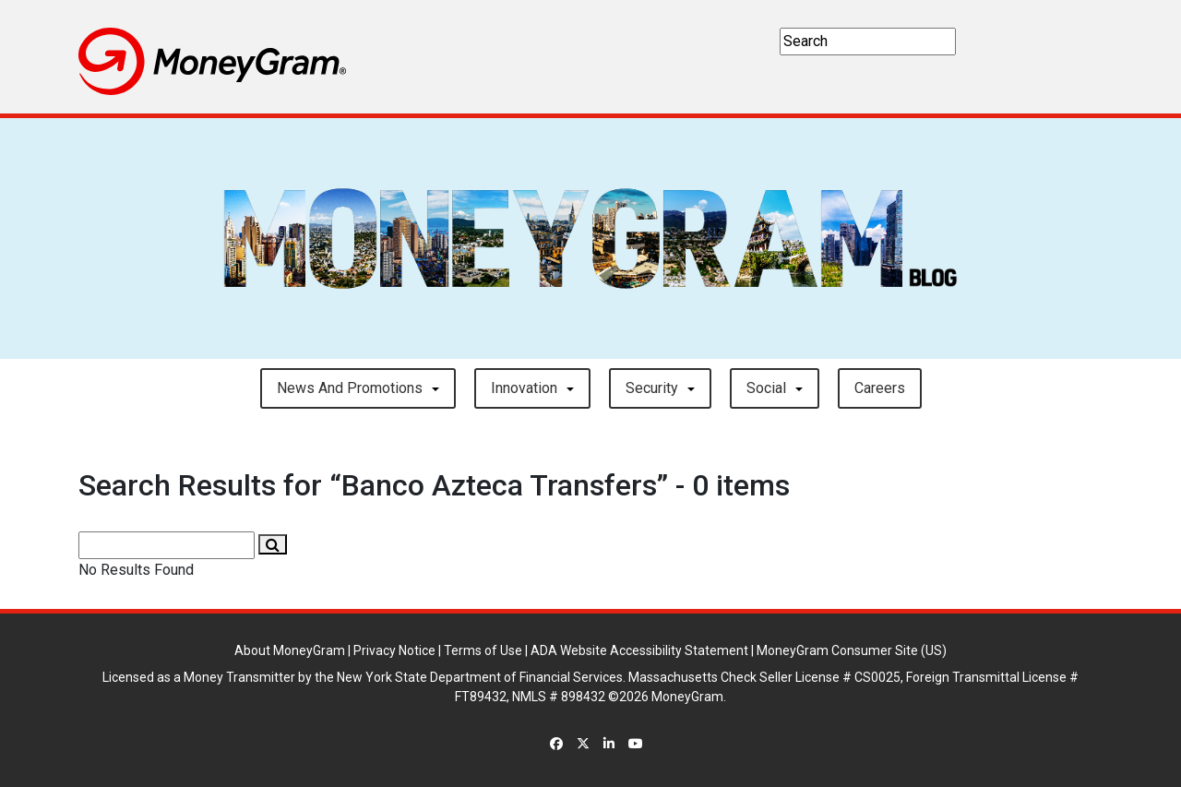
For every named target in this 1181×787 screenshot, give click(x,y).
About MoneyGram (289, 650)
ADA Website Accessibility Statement (639, 650)
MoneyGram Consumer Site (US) (852, 650)
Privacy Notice (394, 650)
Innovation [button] (524, 388)
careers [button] (879, 388)
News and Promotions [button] (350, 388)
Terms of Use (483, 650)
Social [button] (766, 388)
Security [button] (652, 388)
